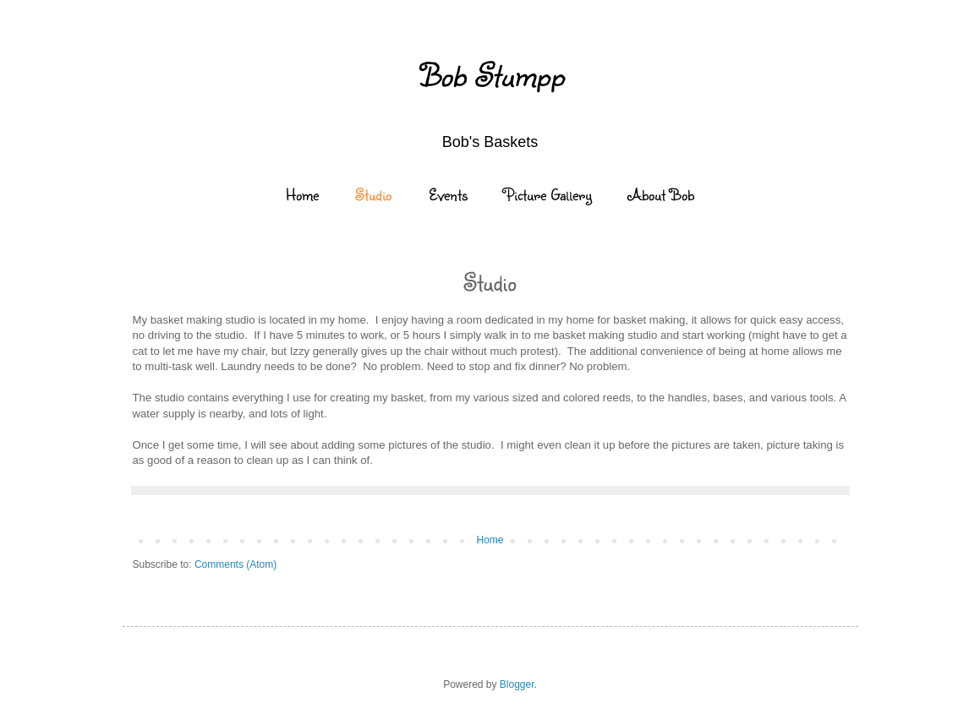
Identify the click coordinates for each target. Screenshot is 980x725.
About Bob (661, 194)
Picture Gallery (548, 194)
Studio (373, 194)
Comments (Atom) (235, 564)
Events (448, 194)
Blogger (517, 684)
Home (302, 194)
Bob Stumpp (490, 74)
